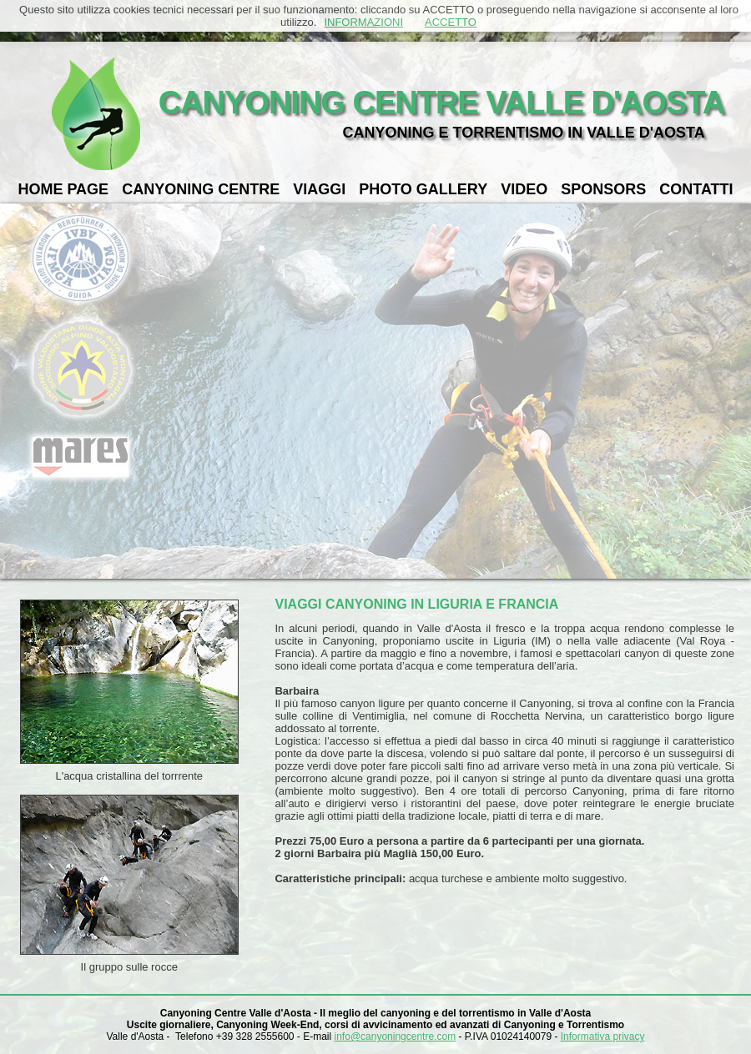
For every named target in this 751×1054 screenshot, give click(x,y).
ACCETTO (450, 22)
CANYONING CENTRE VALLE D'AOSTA (442, 102)
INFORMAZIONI (363, 22)
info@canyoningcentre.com (395, 1036)
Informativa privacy (603, 1036)
